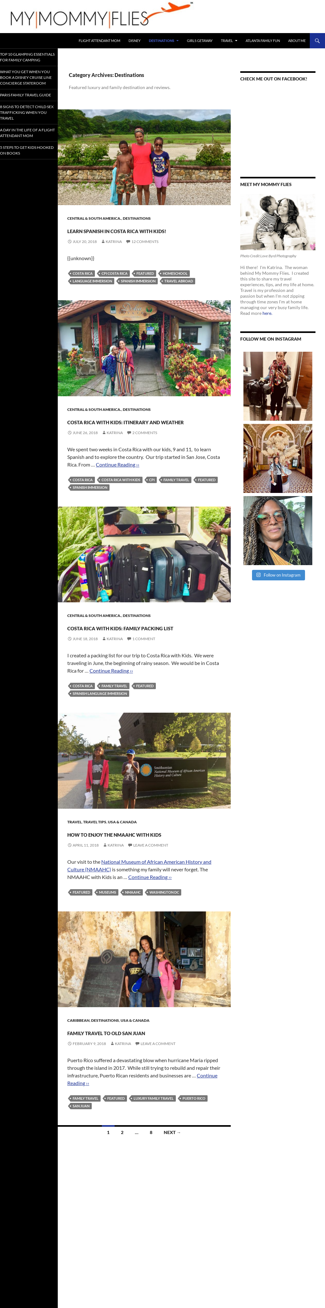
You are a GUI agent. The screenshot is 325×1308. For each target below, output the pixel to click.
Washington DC (164, 938)
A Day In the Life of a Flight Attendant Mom (28, 159)
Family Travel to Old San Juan (135, 1082)
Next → (172, 1189)
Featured (145, 285)
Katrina (114, 253)
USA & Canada (122, 856)
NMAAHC (133, 938)
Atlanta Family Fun (263, 40)
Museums (107, 938)
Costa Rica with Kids (121, 503)
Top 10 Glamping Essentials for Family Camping (24, 59)
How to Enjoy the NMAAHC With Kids (141, 873)
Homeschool (175, 285)
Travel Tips (94, 856)
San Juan (81, 1163)
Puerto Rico (193, 1155)
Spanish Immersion (138, 292)
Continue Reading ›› (117, 487)
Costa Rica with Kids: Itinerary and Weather (131, 437)
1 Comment (143, 673)
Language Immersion (92, 292)
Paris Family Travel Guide (27, 112)
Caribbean (78, 1066)
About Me (297, 40)
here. (267, 313)
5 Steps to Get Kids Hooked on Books (26, 179)
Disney (135, 40)
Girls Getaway (200, 40)
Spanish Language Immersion (100, 728)
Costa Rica (83, 285)
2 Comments (144, 455)
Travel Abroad (178, 292)
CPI (152, 503)
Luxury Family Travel (154, 1155)
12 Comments (144, 253)
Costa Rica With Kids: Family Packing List (144, 655)
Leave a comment (150, 891)
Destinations (161, 40)
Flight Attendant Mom (99, 40)
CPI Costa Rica (115, 285)
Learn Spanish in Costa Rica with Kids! (142, 235)
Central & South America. (94, 218)
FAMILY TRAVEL (176, 503)
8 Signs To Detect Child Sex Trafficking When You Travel (26, 135)
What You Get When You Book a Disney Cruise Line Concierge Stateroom (28, 87)
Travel (227, 40)
